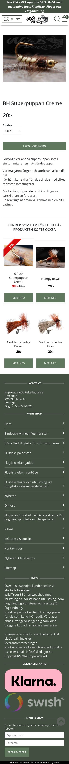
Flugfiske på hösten (34, 453)
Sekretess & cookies (34, 539)
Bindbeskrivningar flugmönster (34, 434)
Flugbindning (34, 11)
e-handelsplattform (29, 762)
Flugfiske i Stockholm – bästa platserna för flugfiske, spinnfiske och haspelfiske (34, 517)
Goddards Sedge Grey (50, 344)
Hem (34, 424)
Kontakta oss (34, 548)
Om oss (34, 506)
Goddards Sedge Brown (18, 344)
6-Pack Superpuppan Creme (18, 278)
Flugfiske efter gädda (34, 463)
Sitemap (34, 568)
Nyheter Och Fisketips (34, 558)
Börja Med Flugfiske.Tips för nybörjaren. (34, 443)
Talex (56, 762)
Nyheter (34, 496)
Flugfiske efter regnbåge (34, 472)
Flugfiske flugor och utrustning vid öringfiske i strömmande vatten (34, 484)
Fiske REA (19, 2)
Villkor (34, 529)
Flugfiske (38, 7)
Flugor (50, 7)
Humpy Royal (50, 279)
